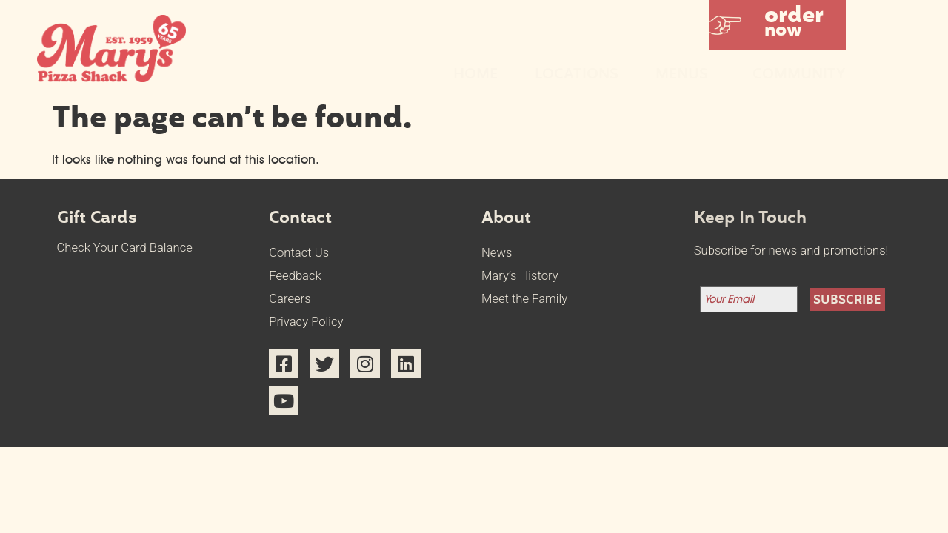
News (496, 253)
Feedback (295, 276)
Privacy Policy (306, 322)
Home (475, 75)
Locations (576, 75)
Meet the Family (524, 299)
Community (799, 75)
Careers (289, 299)
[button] (777, 25)
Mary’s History (519, 276)
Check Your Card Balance (125, 248)
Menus (685, 75)
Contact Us (299, 253)
